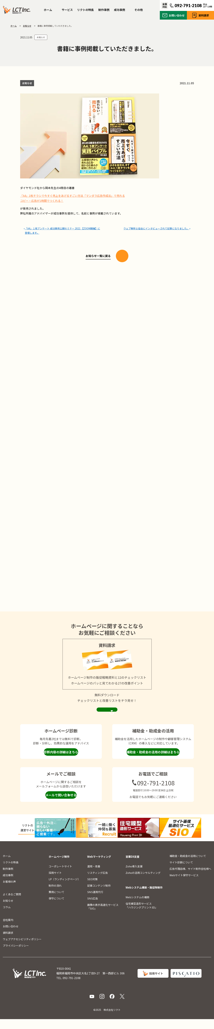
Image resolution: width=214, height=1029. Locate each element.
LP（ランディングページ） (64, 889)
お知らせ (41, 37)
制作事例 (103, 10)
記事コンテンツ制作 (99, 895)
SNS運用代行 (95, 901)
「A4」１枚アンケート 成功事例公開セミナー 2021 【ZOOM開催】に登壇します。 (62, 229)
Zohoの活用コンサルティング (143, 882)
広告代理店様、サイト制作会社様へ (190, 878)
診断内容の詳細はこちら (61, 762)
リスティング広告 (97, 882)
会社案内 (8, 929)
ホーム (48, 10)
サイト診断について (181, 872)
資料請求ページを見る (107, 716)
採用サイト (55, 882)
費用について (56, 901)
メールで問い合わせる (61, 805)
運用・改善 (93, 876)
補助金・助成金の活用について (188, 865)
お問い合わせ (176, 15)
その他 (138, 10)
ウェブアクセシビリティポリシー (22, 949)
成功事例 (119, 10)
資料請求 (204, 15)
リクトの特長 (85, 10)
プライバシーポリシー (16, 955)
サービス (67, 10)
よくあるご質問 (12, 904)
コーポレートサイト (60, 876)
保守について (56, 908)
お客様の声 (9, 891)
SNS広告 (92, 908)
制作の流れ (55, 895)
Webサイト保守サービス (184, 885)
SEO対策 (92, 889)
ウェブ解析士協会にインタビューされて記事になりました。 (155, 227)
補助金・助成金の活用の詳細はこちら (153, 762)
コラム (7, 917)
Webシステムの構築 (137, 907)
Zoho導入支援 (134, 876)
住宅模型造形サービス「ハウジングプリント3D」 (142, 915)
